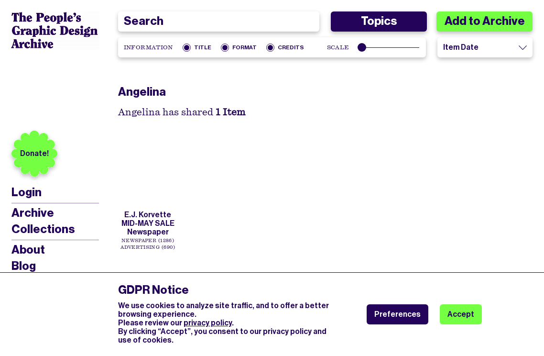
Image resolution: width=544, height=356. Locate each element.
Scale (338, 47)
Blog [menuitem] (23, 266)
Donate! (34, 153)
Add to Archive (485, 21)
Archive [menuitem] (32, 213)
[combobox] (219, 21)
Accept (460, 314)
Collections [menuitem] (43, 229)
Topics (379, 21)
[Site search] (219, 21)
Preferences (397, 314)
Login (26, 192)
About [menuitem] (28, 249)
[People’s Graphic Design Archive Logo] (54, 30)
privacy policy (208, 322)
